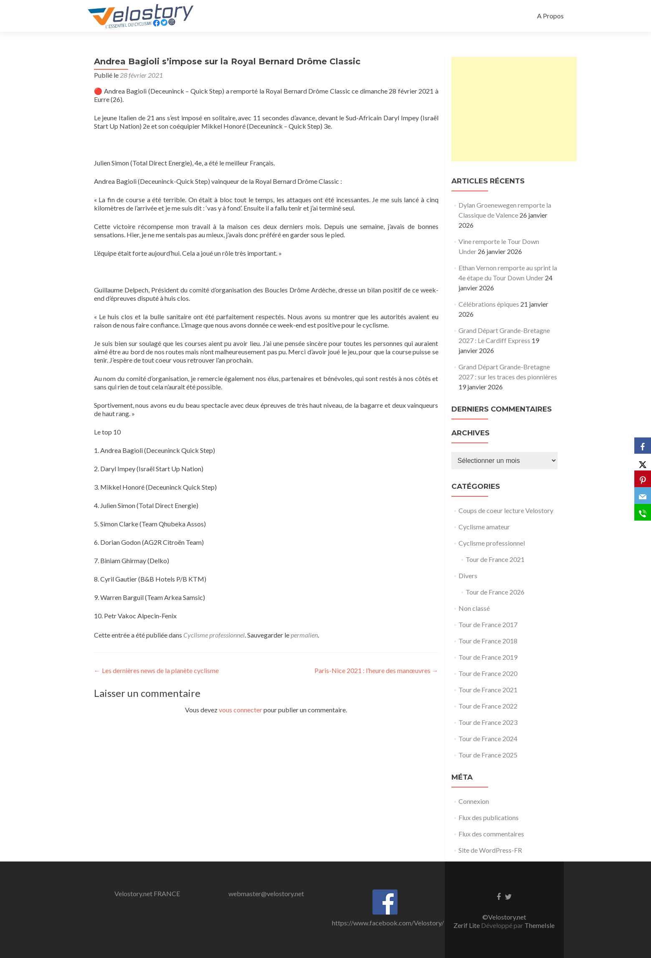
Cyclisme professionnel (214, 635)
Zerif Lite (467, 925)
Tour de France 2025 (487, 755)
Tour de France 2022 (487, 706)
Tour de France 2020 (487, 673)
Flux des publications (488, 817)
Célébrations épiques (488, 304)
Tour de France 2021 (495, 559)
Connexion (473, 801)
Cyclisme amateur (484, 527)
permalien (304, 635)
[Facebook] (642, 445)
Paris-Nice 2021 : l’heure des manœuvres (376, 670)
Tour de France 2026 (495, 592)
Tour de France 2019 (487, 657)
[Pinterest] (642, 479)
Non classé (474, 608)
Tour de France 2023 (487, 722)
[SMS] (642, 512)
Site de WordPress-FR (490, 850)
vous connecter (240, 710)
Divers (467, 575)
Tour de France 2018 (487, 641)
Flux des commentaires (491, 834)
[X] (642, 462)
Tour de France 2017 (487, 624)
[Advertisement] (514, 109)
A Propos (550, 16)
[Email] (642, 496)
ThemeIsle (539, 925)
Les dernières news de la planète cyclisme (156, 670)
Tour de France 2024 (487, 738)
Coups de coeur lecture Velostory (505, 510)
